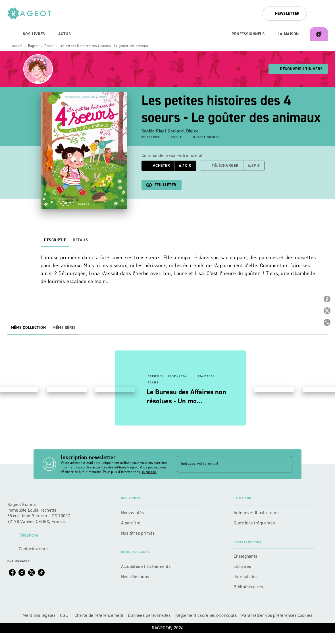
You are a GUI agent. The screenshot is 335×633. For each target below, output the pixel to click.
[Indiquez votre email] (227, 464)
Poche (48, 45)
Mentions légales (38, 615)
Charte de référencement (98, 615)
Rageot (33, 45)
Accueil (17, 45)
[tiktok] (41, 572)
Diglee (192, 131)
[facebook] (12, 572)
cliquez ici (149, 472)
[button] (284, 14)
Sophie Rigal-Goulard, (164, 131)
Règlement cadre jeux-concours (206, 615)
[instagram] (22, 572)
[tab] (13, 34)
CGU (65, 615)
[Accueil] (31, 13)
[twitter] (31, 572)
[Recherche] (321, 14)
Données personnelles (149, 615)
